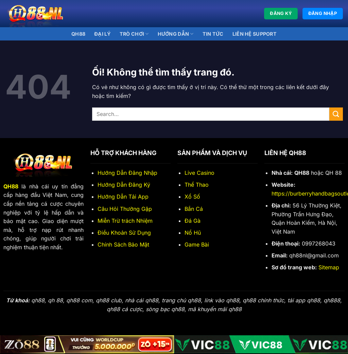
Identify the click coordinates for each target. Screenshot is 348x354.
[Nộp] (336, 114)
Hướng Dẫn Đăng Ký (124, 184)
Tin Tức (213, 34)
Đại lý (102, 34)
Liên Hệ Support (254, 34)
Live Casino (199, 172)
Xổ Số (192, 196)
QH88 (78, 34)
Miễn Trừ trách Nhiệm (125, 220)
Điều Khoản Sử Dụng (124, 232)
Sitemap (328, 267)
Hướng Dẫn (176, 34)
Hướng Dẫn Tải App (123, 196)
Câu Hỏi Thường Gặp (125, 208)
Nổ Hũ (193, 232)
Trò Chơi (134, 34)
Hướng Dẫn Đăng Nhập (127, 172)
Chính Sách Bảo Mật (123, 244)
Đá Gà (193, 220)
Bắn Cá (194, 208)
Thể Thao (197, 184)
